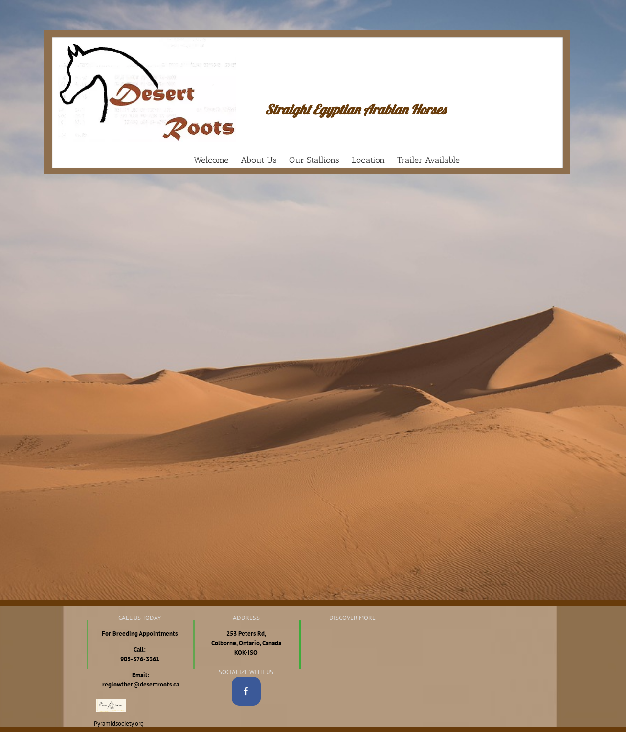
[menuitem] (217, 160)
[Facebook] (246, 691)
